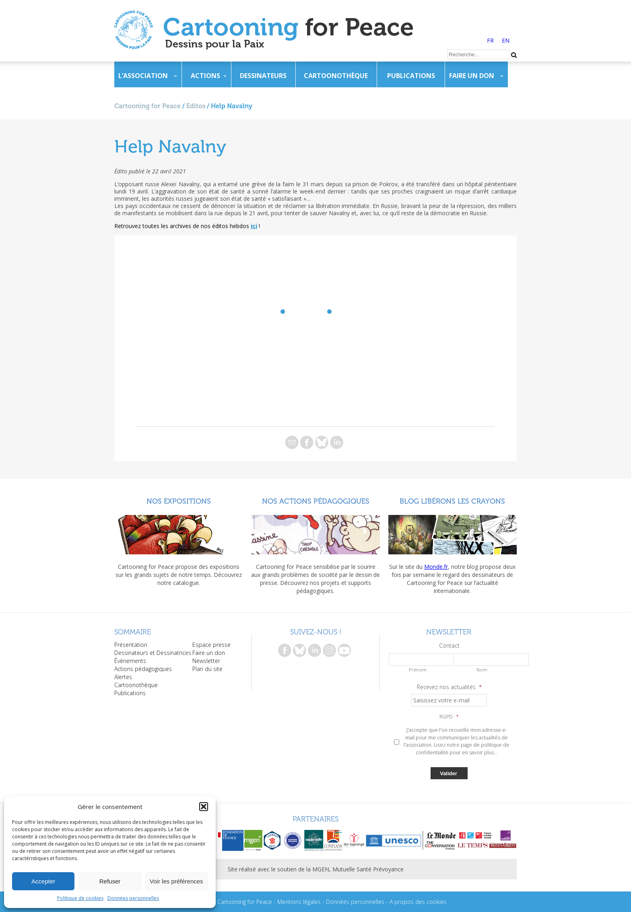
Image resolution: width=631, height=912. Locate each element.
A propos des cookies (418, 902)
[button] (204, 807)
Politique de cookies (80, 898)
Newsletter (206, 661)
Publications (411, 75)
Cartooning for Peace (147, 106)
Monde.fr (436, 566)
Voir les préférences (176, 881)
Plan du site (207, 669)
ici (254, 226)
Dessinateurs (263, 75)
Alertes (123, 677)
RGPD (449, 717)
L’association (143, 75)
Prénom (418, 670)
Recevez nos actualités (449, 687)
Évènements (130, 661)
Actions (205, 75)
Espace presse (211, 644)
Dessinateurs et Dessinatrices (152, 653)
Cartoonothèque (336, 75)
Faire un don (471, 75)
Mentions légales (299, 902)
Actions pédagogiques (143, 669)
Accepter (43, 881)
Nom (481, 670)
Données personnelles (133, 898)
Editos (195, 106)
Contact (449, 645)
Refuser (110, 881)
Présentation (130, 644)
